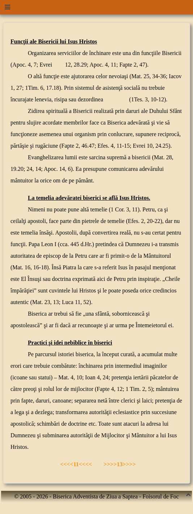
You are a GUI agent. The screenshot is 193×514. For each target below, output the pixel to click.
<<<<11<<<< (75, 464)
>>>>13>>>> (120, 464)
